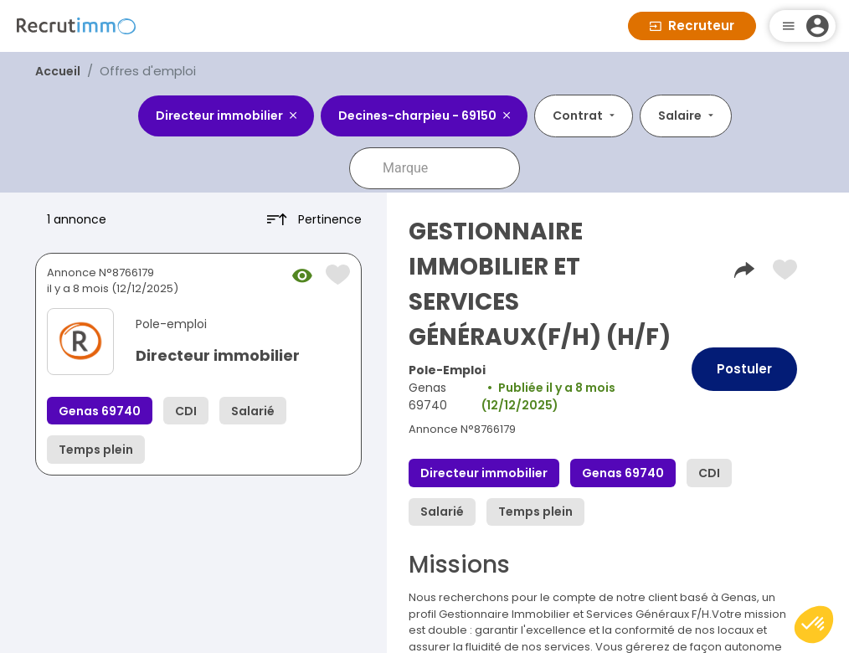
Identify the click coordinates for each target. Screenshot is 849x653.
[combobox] (446, 168)
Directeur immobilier (218, 355)
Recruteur (692, 25)
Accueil (57, 71)
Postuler (744, 369)
